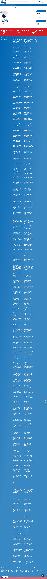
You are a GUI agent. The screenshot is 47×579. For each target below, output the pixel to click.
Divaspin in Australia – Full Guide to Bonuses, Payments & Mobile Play (17, 185)
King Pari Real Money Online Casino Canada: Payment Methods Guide (17, 292)
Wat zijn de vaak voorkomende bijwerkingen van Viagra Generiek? (17, 514)
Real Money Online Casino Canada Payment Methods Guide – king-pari (17, 420)
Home (13, 252)
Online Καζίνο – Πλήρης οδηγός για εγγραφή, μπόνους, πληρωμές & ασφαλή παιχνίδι (17, 391)
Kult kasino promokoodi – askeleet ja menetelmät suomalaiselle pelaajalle (16, 307)
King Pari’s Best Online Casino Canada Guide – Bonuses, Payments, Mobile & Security (17, 296)
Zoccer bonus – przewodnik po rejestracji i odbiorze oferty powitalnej (17, 534)
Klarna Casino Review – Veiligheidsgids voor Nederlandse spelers (16, 299)
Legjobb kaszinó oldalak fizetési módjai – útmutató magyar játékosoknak (17, 315)
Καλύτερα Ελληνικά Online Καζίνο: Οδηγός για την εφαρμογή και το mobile (16, 538)
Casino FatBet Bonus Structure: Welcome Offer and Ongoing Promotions (17, 90)
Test (13, 482)
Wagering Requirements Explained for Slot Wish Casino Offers (17, 506)
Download (26, 5)
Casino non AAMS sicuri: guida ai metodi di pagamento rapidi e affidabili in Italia (17, 113)
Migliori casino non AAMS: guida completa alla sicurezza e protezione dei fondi (17, 340)
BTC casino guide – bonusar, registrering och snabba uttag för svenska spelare (17, 74)
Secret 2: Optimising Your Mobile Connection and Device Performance (17, 448)
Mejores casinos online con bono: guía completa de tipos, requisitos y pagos (17, 326)
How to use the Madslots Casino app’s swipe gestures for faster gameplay (17, 262)
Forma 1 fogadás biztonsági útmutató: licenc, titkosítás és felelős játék (17, 213)
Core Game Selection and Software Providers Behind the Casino (17, 152)
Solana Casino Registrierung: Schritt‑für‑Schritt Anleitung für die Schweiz (17, 476)
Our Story (14, 393)
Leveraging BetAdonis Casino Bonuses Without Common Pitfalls (17, 321)
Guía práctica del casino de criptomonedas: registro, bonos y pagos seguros (17, 239)
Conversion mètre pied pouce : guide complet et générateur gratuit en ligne (17, 149)
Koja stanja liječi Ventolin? (16, 302)
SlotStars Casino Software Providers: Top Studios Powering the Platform (16, 470)
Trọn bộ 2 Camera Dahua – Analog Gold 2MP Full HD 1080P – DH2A (4, 20)
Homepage (14, 256)
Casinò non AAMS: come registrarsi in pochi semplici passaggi (17, 119)
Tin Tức (30, 5)
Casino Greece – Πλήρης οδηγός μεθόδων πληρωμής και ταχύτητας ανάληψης (17, 93)
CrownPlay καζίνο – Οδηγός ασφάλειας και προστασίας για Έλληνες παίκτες (17, 156)
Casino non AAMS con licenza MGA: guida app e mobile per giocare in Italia (17, 99)
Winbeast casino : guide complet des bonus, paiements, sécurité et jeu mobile (17, 521)
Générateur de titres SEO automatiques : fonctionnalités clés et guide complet (17, 233)
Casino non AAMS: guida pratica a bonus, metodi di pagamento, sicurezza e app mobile (17, 126)
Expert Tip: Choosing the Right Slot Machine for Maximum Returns (17, 207)
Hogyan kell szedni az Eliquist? (17, 249)
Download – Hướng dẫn (4, 39)
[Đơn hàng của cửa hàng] (41, 8)
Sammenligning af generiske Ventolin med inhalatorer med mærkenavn (17, 438)
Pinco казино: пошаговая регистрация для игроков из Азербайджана (17, 408)
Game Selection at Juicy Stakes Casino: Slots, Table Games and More (17, 226)
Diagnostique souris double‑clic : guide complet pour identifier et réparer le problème (17, 182)
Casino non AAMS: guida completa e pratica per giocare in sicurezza (17, 123)
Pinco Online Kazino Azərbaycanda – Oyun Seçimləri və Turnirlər (17, 404)
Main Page (14, 324)
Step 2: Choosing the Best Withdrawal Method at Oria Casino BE (16, 480)
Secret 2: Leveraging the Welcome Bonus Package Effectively (16, 444)
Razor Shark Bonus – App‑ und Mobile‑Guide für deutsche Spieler (17, 417)
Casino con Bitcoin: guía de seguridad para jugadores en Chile (17, 84)
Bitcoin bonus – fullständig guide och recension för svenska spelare (17, 70)
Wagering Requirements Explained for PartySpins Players (16, 499)
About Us (14, 50)
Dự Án (33, 5)
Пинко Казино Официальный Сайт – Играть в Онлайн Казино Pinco (17, 562)
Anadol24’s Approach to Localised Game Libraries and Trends (17, 52)
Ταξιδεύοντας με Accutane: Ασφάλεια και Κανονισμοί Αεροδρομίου (17, 546)
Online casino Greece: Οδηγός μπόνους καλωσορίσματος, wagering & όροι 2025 (17, 374)
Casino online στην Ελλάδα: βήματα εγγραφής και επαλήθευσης (17, 132)
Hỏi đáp (36, 40)
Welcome (14, 516)
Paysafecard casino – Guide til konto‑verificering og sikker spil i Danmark (17, 398)
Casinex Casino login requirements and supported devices (17, 80)
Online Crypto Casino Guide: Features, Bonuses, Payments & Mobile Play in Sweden (17, 380)
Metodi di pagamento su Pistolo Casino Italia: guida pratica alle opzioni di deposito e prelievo (17, 334)
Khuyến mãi (18, 5)
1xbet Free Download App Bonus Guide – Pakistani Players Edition (17, 45)
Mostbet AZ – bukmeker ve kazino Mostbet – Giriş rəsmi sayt (17, 348)
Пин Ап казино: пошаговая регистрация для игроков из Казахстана (17, 556)
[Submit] (29, 2)
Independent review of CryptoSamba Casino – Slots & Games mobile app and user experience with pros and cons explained (17, 267)
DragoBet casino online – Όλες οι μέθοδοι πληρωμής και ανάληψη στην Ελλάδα (17, 189)
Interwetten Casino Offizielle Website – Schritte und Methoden (17, 281)
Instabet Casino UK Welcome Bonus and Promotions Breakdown (17, 277)
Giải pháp (22, 5)
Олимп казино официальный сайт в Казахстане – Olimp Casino (17, 550)
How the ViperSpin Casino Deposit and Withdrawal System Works (17, 259)
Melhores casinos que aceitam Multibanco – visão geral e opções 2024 (17, 330)
